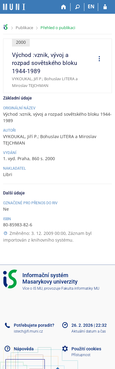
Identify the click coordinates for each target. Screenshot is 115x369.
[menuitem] (97, 59)
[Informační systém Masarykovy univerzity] (14, 7)
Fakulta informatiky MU (80, 288)
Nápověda (24, 348)
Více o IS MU (32, 288)
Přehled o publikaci (57, 27)
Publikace (24, 27)
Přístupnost (80, 355)
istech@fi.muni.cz (28, 331)
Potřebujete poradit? (34, 325)
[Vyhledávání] (77, 7)
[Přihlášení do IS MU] (105, 7)
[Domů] (64, 7)
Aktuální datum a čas (88, 331)
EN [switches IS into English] (91, 6)
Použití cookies (86, 348)
